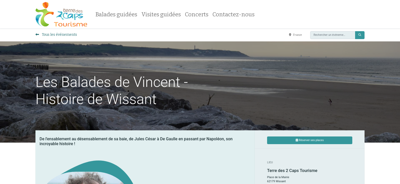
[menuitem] (116, 14)
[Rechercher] (360, 35)
